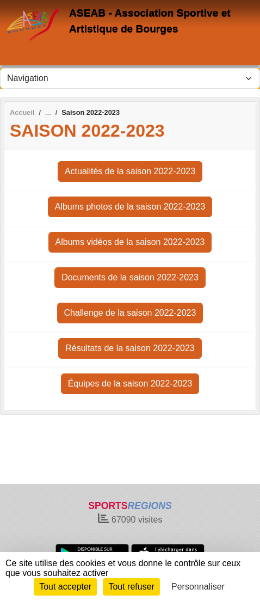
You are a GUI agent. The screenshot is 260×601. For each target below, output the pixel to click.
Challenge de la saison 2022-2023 (130, 312)
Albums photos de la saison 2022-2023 (130, 206)
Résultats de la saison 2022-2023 (130, 348)
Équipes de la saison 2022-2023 (130, 383)
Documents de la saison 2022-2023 (130, 277)
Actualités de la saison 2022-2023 (130, 171)
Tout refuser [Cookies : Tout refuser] (131, 586)
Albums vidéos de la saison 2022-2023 (130, 242)
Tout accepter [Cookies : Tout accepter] (65, 586)
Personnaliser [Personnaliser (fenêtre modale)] (198, 586)
